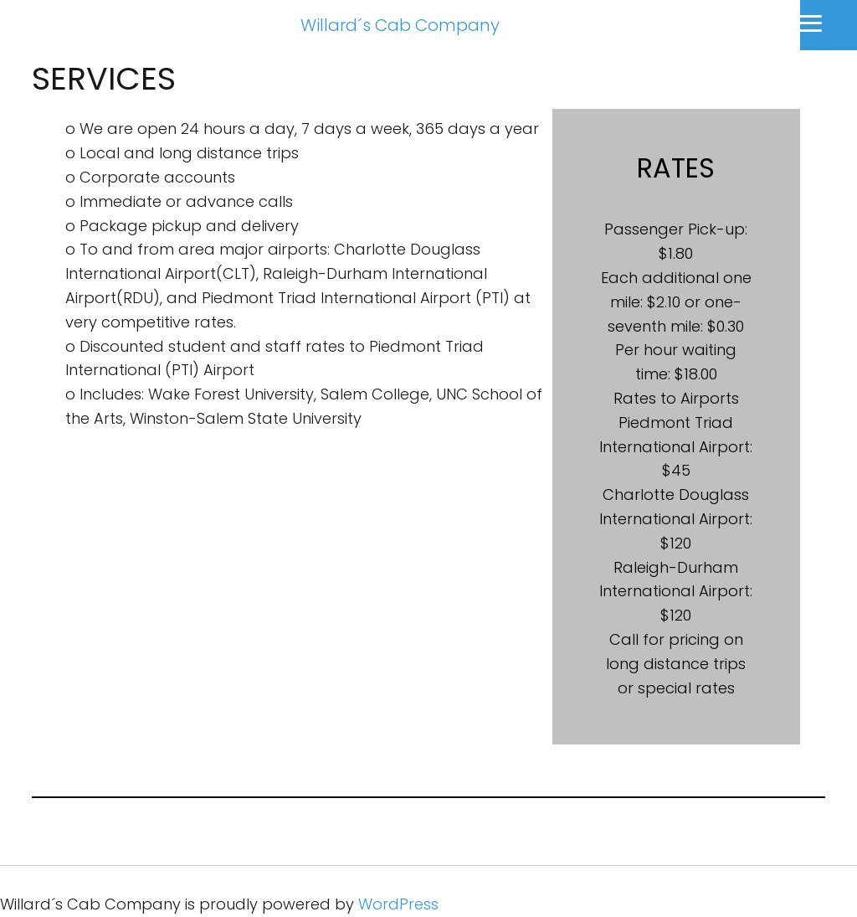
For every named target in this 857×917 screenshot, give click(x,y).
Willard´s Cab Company (400, 25)
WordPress (398, 904)
